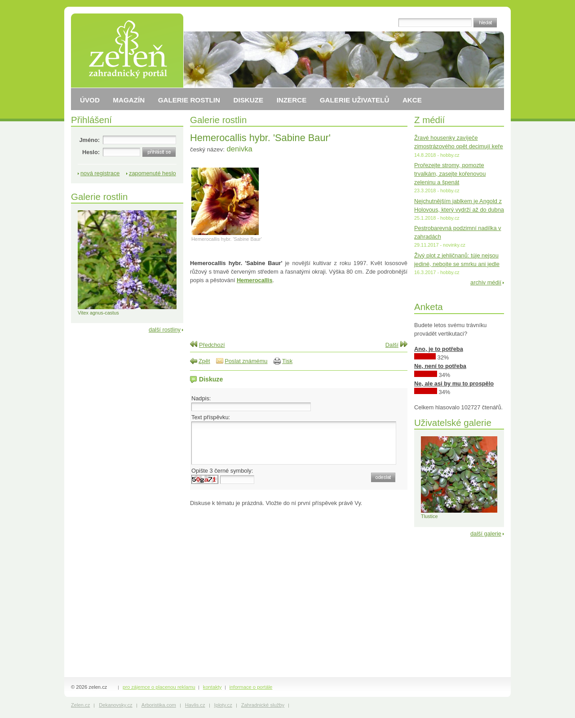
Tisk (287, 361)
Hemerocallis (255, 280)
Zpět (204, 361)
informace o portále (251, 687)
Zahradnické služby (262, 705)
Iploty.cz (223, 705)
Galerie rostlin (218, 120)
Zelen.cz (80, 705)
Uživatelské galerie (452, 422)
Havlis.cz (195, 705)
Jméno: (89, 140)
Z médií (429, 120)
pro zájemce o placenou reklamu (159, 687)
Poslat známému (246, 361)
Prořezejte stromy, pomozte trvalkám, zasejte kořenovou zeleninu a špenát (450, 174)
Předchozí (212, 344)
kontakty (212, 687)
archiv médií (485, 282)
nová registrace (100, 173)
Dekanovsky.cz (115, 705)
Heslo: (91, 152)
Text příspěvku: (210, 417)
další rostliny (165, 329)
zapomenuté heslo (152, 173)
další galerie (485, 533)
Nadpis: (201, 398)
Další (391, 344)
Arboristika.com (159, 705)
